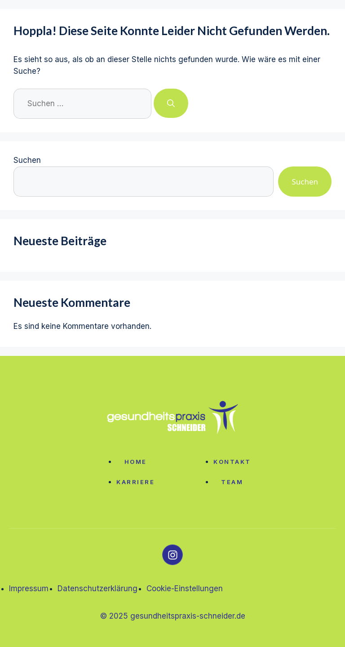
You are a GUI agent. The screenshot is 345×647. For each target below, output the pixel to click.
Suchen (27, 160)
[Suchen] (171, 103)
